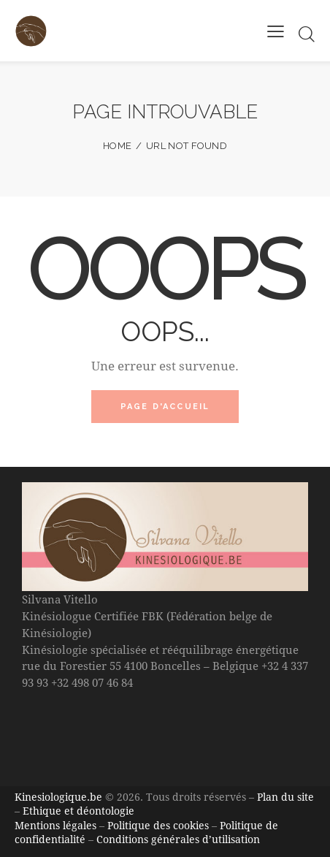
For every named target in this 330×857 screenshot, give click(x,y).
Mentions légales (55, 825)
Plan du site (285, 797)
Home (117, 145)
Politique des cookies (158, 825)
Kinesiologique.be (58, 797)
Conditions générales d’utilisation (178, 839)
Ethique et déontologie (78, 811)
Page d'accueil (165, 406)
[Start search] (306, 34)
